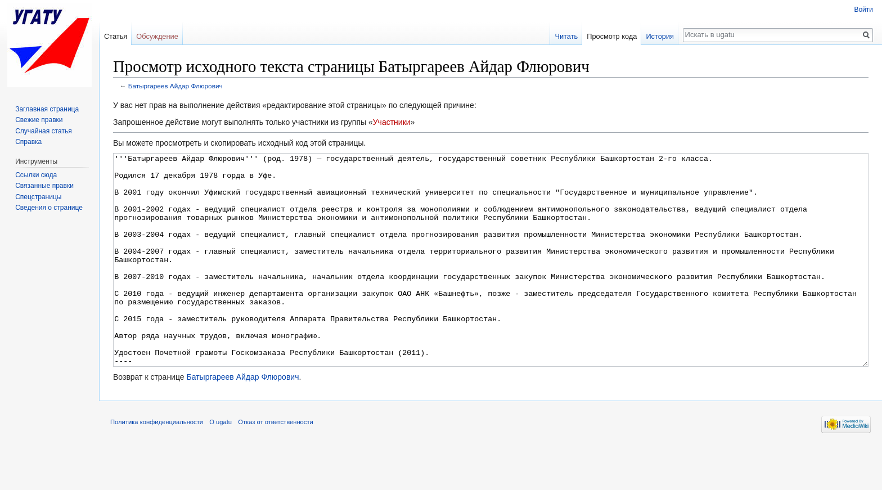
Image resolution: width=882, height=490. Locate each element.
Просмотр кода (612, 36)
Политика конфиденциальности (156, 464)
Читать (566, 36)
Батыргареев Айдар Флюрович (175, 85)
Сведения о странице (49, 208)
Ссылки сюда (36, 175)
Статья (115, 36)
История (660, 36)
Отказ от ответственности (275, 464)
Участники (392, 122)
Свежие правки (38, 120)
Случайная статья (43, 131)
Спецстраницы (38, 197)
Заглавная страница (47, 109)
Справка (28, 142)
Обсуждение (157, 36)
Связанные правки (44, 186)
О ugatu (220, 464)
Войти (863, 10)
